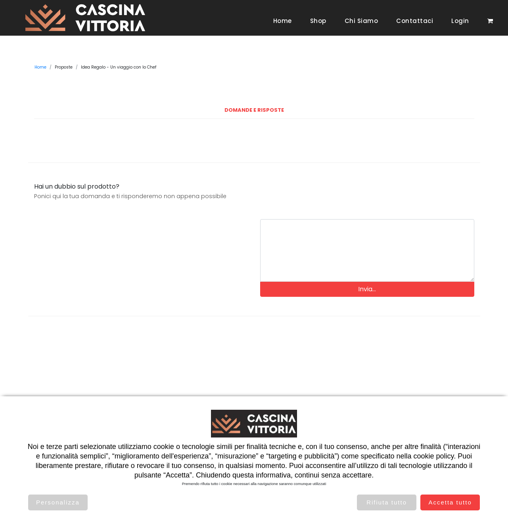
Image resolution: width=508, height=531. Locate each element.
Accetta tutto (450, 502)
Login (460, 21)
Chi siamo (361, 21)
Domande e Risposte (254, 110)
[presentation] (367, 197)
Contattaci (414, 21)
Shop (318, 21)
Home (282, 21)
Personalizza (58, 502)
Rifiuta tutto (386, 502)
